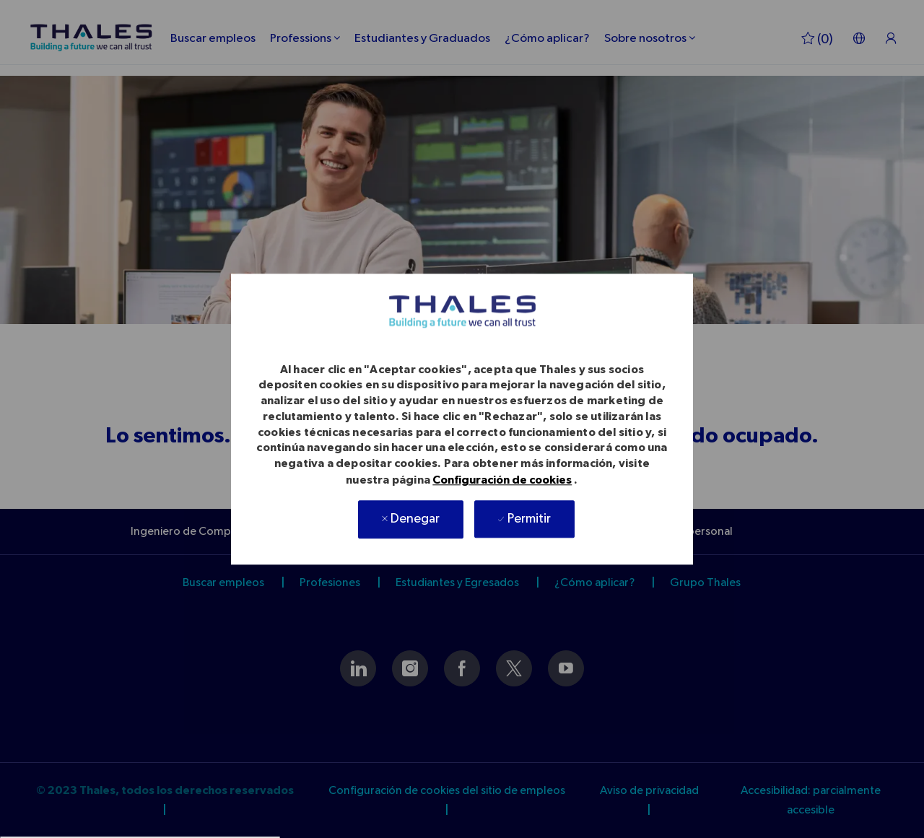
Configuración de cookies (502, 480)
